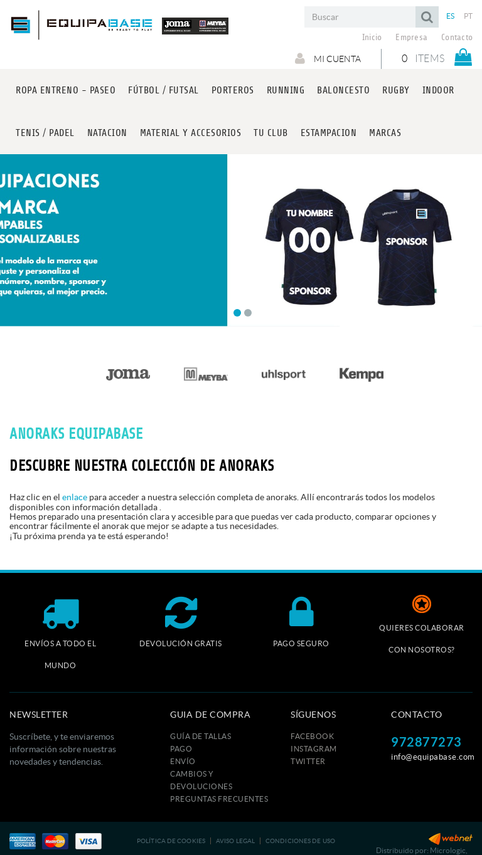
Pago (181, 749)
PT (468, 16)
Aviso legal (235, 840)
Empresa (411, 38)
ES (450, 16)
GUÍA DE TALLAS (200, 736)
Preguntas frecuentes (219, 799)
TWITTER (308, 761)
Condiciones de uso (300, 840)
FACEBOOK (312, 736)
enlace (74, 497)
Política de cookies (171, 840)
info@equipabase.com (433, 757)
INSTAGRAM (314, 749)
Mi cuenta (328, 58)
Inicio (372, 38)
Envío (183, 761)
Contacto (457, 38)
